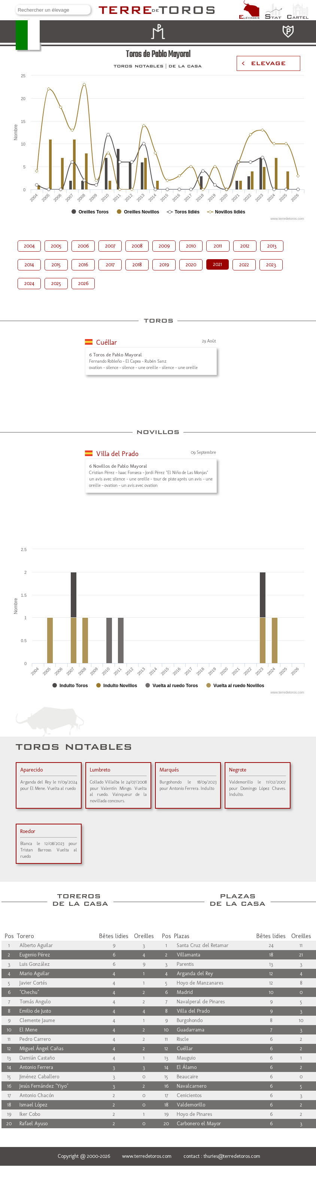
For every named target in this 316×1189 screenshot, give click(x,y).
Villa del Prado (117, 454)
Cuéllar (106, 342)
